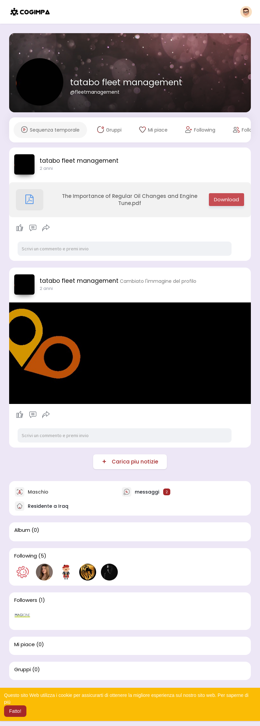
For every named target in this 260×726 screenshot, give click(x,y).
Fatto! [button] (15, 711)
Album (22, 530)
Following (25, 556)
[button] (246, 12)
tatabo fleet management (126, 82)
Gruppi (22, 669)
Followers (25, 600)
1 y (42, 168)
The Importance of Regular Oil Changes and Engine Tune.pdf (106, 199)
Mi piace (24, 644)
